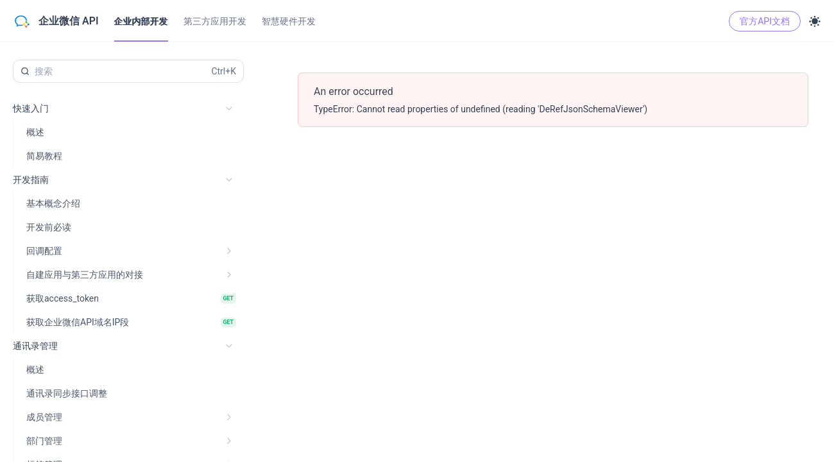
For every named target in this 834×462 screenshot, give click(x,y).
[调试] (523, 132)
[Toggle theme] (815, 21)
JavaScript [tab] (737, 132)
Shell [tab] (694, 132)
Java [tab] (779, 132)
